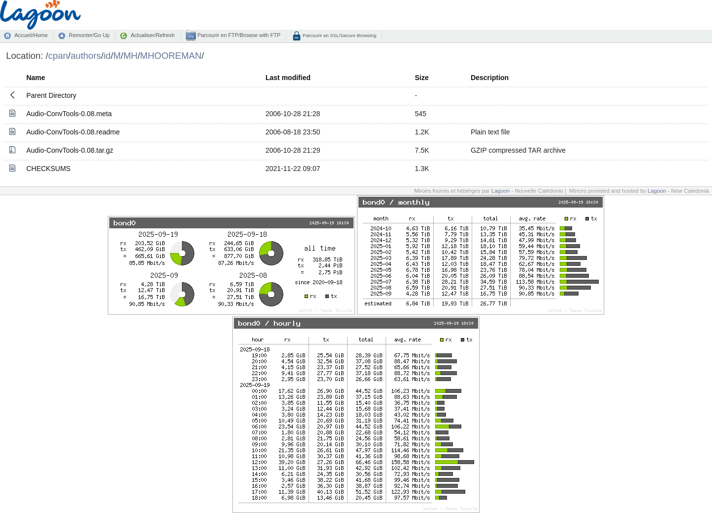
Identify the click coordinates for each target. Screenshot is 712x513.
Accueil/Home (30, 35)
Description (490, 78)
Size (422, 78)
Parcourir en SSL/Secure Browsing (339, 35)
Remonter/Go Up (89, 35)
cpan (58, 55)
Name (35, 78)
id (106, 55)
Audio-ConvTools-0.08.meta (69, 114)
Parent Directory (51, 95)
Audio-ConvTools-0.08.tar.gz (69, 150)
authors (86, 55)
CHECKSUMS (48, 168)
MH (130, 55)
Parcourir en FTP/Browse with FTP (238, 35)
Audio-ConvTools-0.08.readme (73, 132)
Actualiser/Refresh (153, 35)
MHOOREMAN (170, 55)
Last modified (288, 78)
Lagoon (500, 191)
